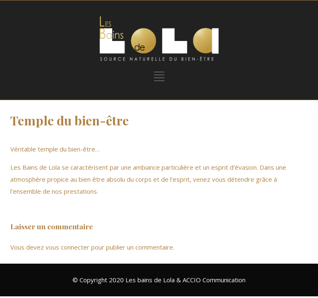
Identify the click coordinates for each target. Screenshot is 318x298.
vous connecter (67, 247)
